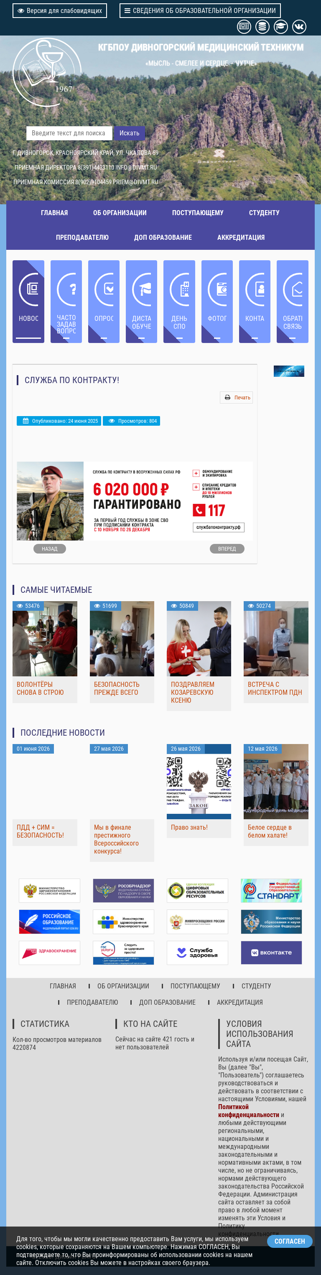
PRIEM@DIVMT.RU (135, 182)
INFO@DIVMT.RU (136, 167)
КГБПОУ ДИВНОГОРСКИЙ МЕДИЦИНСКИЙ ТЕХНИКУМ (201, 47)
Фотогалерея (217, 319)
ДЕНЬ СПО (179, 322)
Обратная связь (292, 322)
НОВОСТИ (28, 319)
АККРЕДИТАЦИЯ (241, 237)
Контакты (254, 319)
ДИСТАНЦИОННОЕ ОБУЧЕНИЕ (141, 322)
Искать (130, 133)
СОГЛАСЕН (290, 1241)
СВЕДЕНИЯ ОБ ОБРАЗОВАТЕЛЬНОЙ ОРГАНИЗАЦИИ (200, 11)
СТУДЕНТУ (264, 213)
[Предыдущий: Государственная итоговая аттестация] (50, 549)
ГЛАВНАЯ (54, 213)
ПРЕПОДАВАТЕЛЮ (82, 237)
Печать (242, 397)
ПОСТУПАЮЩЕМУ (198, 213)
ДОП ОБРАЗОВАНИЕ (163, 237)
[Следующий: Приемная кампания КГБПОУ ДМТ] (227, 549)
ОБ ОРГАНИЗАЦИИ (120, 213)
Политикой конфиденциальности (248, 1111)
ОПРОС (103, 319)
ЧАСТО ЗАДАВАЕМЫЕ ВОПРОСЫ (66, 324)
